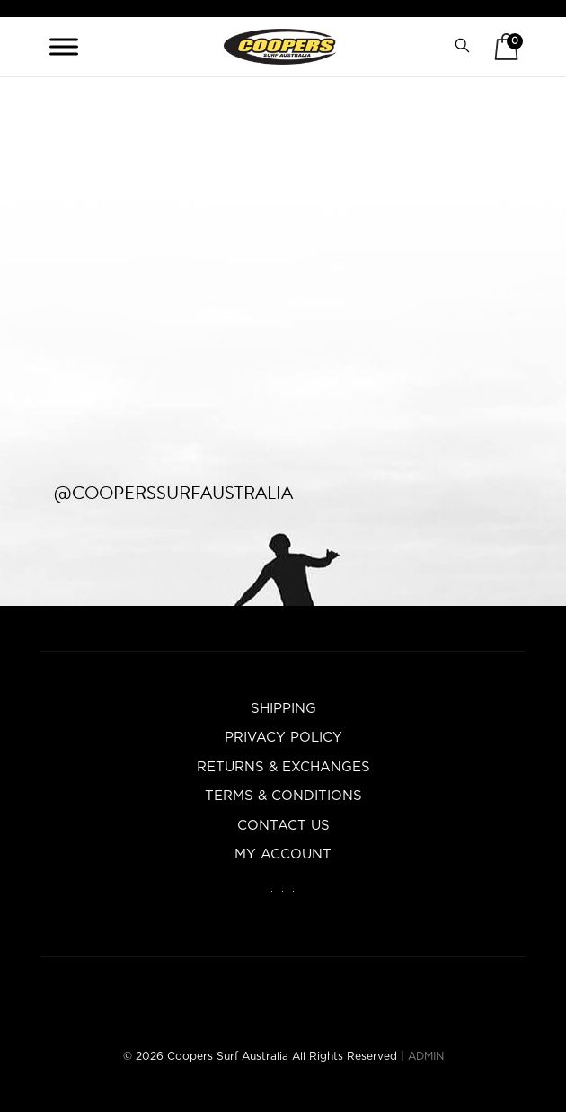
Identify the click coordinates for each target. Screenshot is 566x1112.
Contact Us (283, 825)
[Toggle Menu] (63, 46)
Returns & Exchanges (283, 767)
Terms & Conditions (283, 796)
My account (283, 854)
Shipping (283, 709)
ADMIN (426, 1056)
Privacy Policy (283, 737)
